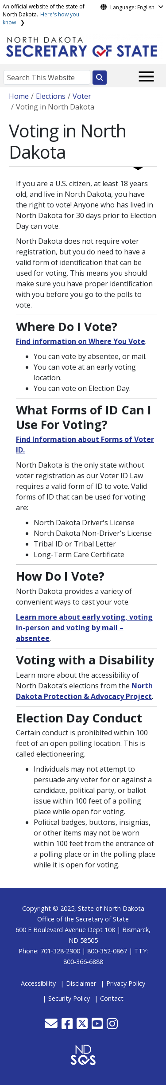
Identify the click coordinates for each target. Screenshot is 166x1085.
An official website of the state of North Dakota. (44, 14)
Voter (82, 96)
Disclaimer (81, 983)
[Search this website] (100, 77)
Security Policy (69, 998)
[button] (52, 1026)
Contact (112, 998)
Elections (51, 96)
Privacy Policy (125, 983)
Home (19, 96)
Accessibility (38, 983)
